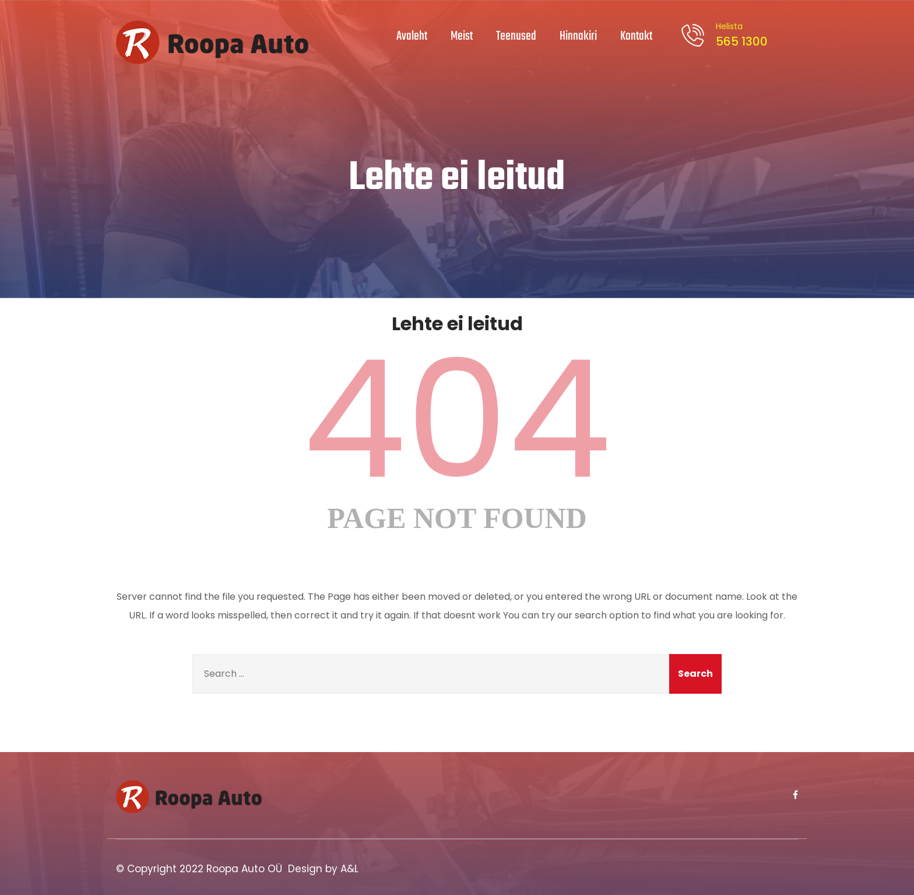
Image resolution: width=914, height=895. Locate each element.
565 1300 (739, 35)
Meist (462, 36)
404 (457, 419)
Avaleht (411, 36)
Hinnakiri (578, 36)
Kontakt (636, 36)
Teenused (516, 36)
